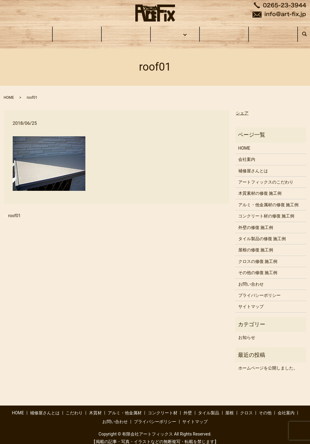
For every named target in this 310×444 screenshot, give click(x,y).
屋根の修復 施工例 (255, 244)
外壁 (187, 407)
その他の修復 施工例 (257, 266)
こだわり (125, 30)
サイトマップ (251, 300)
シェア (242, 107)
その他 (265, 407)
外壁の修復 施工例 (255, 221)
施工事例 (174, 30)
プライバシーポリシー (259, 289)
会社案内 (224, 30)
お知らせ (246, 331)
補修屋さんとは (77, 30)
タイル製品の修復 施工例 (262, 232)
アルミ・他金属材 (125, 407)
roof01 (14, 209)
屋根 (229, 407)
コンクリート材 (162, 407)
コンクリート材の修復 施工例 (266, 210)
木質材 (95, 407)
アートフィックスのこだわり (265, 176)
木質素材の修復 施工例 (260, 187)
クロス (246, 407)
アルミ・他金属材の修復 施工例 (268, 199)
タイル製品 (208, 407)
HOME (28, 30)
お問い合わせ (273, 30)
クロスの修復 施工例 (257, 255)
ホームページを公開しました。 (268, 362)
